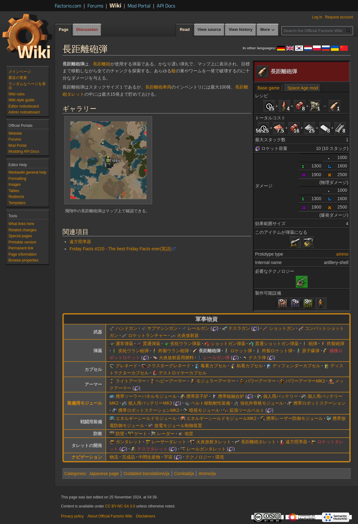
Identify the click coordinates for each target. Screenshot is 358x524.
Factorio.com (68, 5)
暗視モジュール (204, 410)
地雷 (188, 433)
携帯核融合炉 (231, 396)
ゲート (140, 433)
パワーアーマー (260, 380)
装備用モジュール (84, 403)
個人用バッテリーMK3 (150, 403)
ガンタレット (129, 441)
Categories (75, 473)
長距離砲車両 (158, 86)
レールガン (198, 328)
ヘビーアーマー (171, 380)
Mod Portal (139, 5)
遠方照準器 (80, 241)
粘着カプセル (250, 365)
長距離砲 (101, 63)
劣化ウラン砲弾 (133, 350)
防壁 (120, 433)
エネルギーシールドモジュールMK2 (221, 418)
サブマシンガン (162, 328)
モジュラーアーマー (215, 380)
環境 (219, 456)
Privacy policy (72, 516)
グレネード (126, 365)
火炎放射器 (188, 335)
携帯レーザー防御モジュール (294, 418)
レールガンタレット (206, 448)
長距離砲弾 (210, 350)
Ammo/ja (207, 473)
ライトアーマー (131, 380)
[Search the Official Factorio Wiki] (317, 30)
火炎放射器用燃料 (176, 357)
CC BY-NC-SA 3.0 (120, 506)
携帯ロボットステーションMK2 (148, 410)
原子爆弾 (310, 350)
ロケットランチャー (147, 335)
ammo (342, 254)
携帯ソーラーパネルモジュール (146, 396)
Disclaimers (145, 516)
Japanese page (104, 473)
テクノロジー (198, 456)
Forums (95, 5)
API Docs (166, 5)
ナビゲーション (87, 456)
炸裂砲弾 (335, 343)
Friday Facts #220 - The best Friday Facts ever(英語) (120, 248)
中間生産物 (149, 456)
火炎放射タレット (213, 441)
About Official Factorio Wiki (109, 516)
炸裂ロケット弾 (277, 350)
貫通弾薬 (151, 343)
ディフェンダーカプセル (296, 365)
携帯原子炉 (197, 396)
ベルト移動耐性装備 (210, 403)
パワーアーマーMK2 (305, 380)
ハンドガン (126, 328)
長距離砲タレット (258, 441)
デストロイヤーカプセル (183, 372)
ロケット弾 (241, 350)
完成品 (128, 456)
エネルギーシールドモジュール (146, 418)
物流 (113, 456)
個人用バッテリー (280, 396)
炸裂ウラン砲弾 (173, 350)
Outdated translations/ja (146, 473)
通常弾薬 (124, 343)
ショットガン (282, 328)
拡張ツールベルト (247, 410)
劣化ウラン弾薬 (185, 343)
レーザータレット (168, 441)
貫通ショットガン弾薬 (277, 343)
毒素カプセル (214, 365)
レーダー (165, 433)
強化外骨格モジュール (262, 403)
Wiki (115, 5)
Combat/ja (184, 473)
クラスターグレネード (169, 365)
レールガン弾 (216, 357)
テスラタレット (152, 448)
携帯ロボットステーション (319, 403)
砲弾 (313, 343)
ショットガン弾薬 (228, 343)
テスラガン (239, 328)
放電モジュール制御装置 (178, 425)
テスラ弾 (257, 357)
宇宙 (168, 456)
